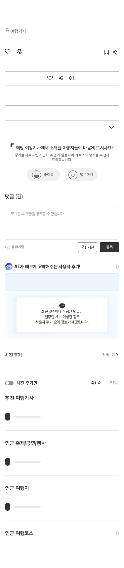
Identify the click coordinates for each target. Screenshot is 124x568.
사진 (87, 247)
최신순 (96, 383)
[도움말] (7, 247)
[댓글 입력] (62, 222)
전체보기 (110, 355)
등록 (109, 247)
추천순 (114, 383)
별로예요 (86, 174)
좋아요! (49, 174)
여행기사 (18, 31)
